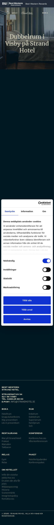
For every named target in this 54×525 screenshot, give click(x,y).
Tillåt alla (27, 300)
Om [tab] (44, 211)
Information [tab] (27, 211)
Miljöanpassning (10, 486)
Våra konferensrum (38, 441)
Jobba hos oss (8, 477)
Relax (4, 462)
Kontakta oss (8, 499)
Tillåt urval (27, 309)
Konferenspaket (36, 462)
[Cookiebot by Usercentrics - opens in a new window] (38, 203)
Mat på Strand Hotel (11, 438)
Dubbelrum (34, 417)
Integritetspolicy (10, 495)
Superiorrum (35, 420)
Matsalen (6, 444)
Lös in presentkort (10, 423)
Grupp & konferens (11, 417)
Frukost (5, 441)
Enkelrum (33, 414)
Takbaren (6, 447)
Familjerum (34, 423)
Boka (45, 13)
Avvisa (27, 319)
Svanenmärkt (8, 492)
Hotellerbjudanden (38, 459)
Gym (4, 459)
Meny (12, 13)
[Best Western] (12, 3)
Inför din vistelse (10, 474)
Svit (31, 426)
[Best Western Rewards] (36, 4)
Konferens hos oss (37, 438)
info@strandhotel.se (23, 401)
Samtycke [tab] (10, 211)
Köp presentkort (10, 420)
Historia (5, 489)
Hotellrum (7, 414)
